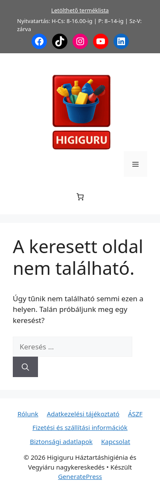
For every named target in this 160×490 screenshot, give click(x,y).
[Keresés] (25, 367)
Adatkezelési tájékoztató (83, 413)
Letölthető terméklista (80, 10)
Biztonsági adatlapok (61, 441)
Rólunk (27, 413)
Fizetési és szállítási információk (80, 427)
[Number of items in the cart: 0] (80, 197)
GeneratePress (80, 476)
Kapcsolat (115, 441)
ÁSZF (135, 413)
